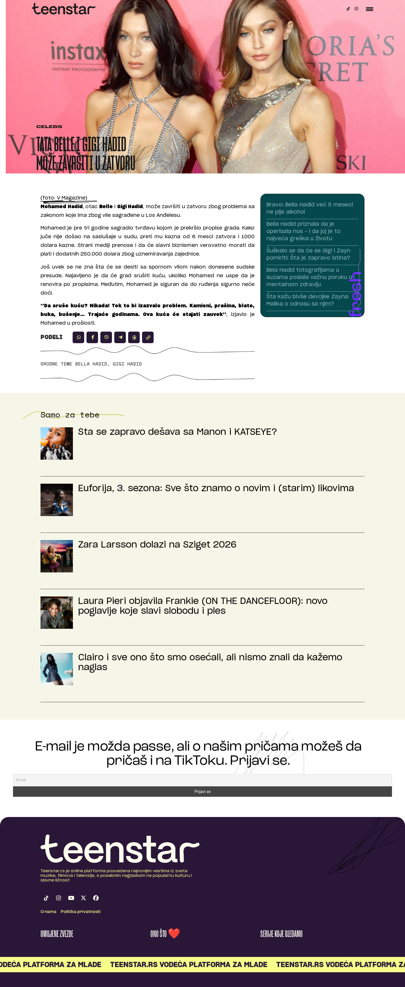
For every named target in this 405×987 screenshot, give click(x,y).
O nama (48, 912)
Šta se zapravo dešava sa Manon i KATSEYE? (177, 432)
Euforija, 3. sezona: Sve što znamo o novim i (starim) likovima (216, 488)
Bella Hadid (91, 363)
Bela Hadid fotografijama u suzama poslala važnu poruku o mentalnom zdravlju (309, 277)
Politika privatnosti (81, 912)
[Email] (202, 780)
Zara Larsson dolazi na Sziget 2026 (157, 545)
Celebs (49, 127)
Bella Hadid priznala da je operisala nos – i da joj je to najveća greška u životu (303, 231)
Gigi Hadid (127, 363)
